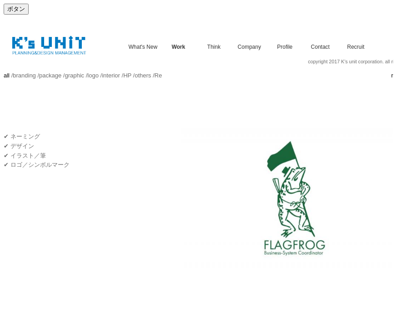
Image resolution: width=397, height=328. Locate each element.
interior (111, 75)
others (143, 75)
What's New (142, 46)
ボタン (16, 8)
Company (249, 46)
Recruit (355, 46)
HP (127, 75)
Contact (320, 46)
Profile (284, 46)
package (50, 75)
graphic (74, 75)
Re (158, 75)
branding (24, 75)
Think (214, 46)
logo (93, 75)
